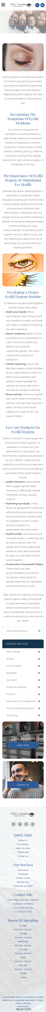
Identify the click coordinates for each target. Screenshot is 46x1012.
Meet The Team (23, 848)
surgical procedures (16, 687)
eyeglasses (11, 673)
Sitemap (27, 1003)
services (10, 659)
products (10, 694)
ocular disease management (20, 708)
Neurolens (23, 870)
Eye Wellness (23, 882)
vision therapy (13, 652)
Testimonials (23, 852)
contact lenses (13, 666)
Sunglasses (23, 874)
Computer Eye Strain (23, 886)
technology (12, 715)
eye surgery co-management (21, 701)
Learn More (23, 745)
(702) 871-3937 (26, 908)
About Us (23, 840)
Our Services (23, 844)
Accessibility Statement (24, 1000)
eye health (11, 680)
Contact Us (23, 784)
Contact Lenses (23, 878)
